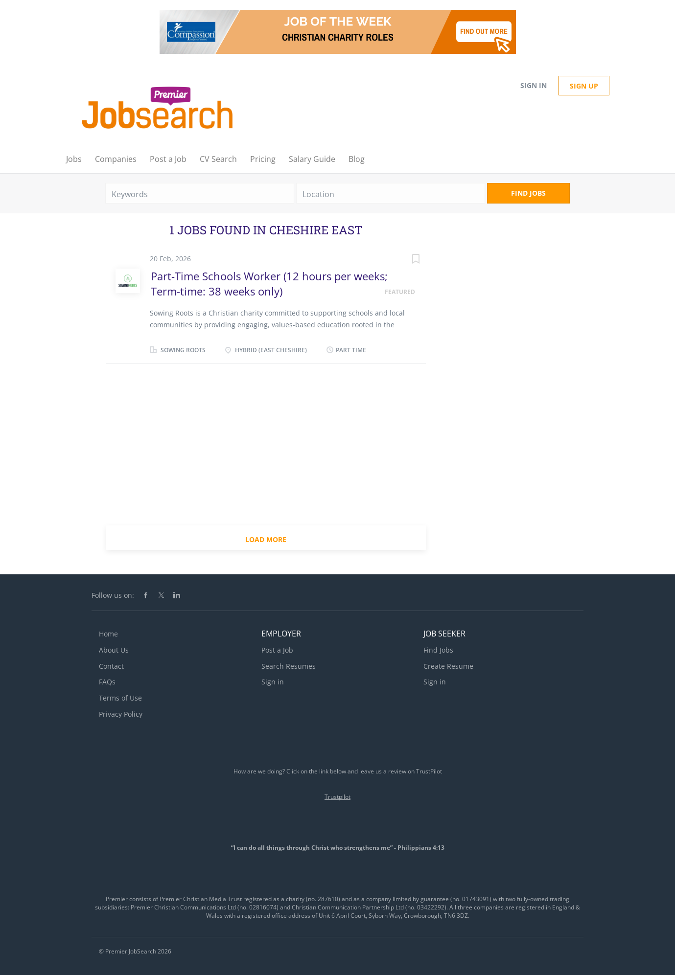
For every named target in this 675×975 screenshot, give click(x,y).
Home (108, 633)
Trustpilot (337, 797)
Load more (265, 539)
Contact (111, 666)
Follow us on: (113, 595)
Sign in (533, 85)
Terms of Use (120, 698)
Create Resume (448, 666)
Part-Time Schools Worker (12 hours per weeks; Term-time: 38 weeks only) (269, 283)
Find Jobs (528, 193)
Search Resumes (288, 666)
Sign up (584, 86)
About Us (114, 650)
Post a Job (277, 650)
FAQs (107, 681)
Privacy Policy (120, 714)
